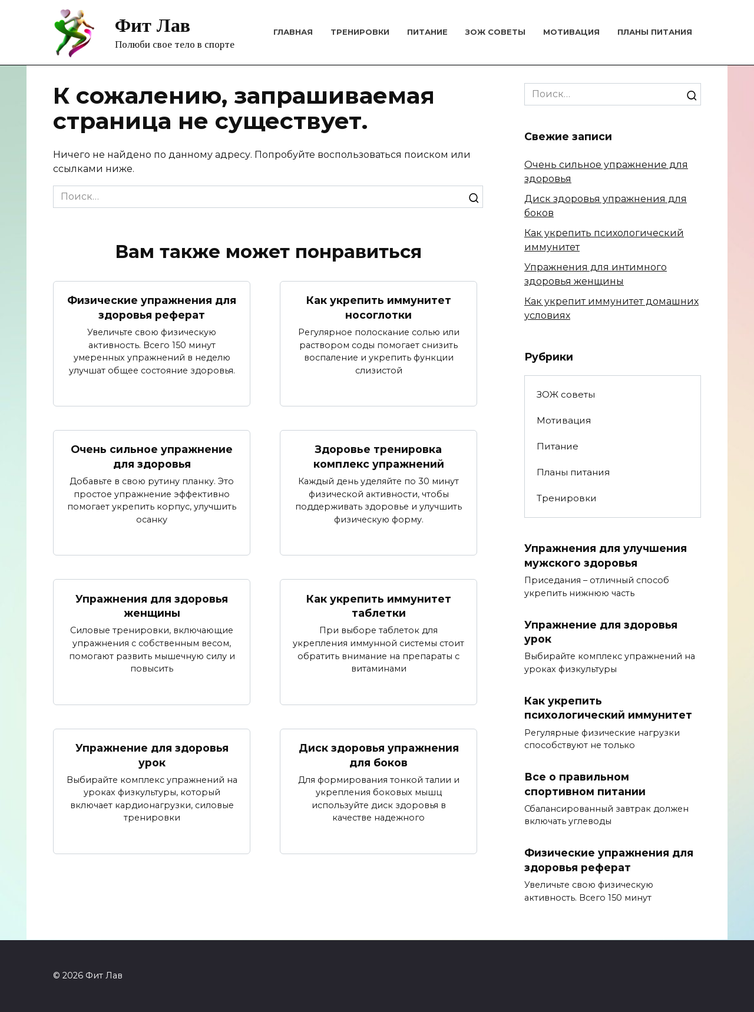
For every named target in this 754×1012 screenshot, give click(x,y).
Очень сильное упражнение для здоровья (152, 456)
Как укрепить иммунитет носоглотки (378, 307)
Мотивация (571, 32)
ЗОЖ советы (495, 32)
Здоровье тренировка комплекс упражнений (378, 456)
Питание (427, 32)
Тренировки (359, 32)
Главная (293, 32)
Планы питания (654, 32)
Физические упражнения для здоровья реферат (151, 307)
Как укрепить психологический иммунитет (608, 708)
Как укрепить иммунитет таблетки (378, 606)
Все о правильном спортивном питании (585, 784)
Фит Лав (152, 25)
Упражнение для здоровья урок (152, 755)
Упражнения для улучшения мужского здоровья (605, 555)
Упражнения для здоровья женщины (151, 606)
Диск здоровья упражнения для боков (379, 755)
